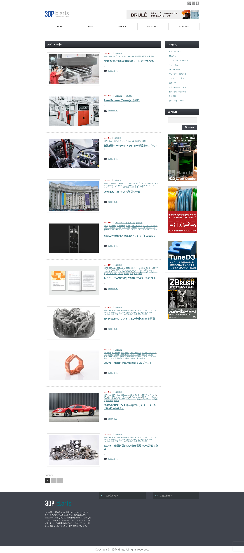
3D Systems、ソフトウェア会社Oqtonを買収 (129, 318)
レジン (120, 274)
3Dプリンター (141, 183)
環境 (131, 274)
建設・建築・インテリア (178, 87)
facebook (197, 3)
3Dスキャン (136, 268)
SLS (123, 272)
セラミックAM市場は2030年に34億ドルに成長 (130, 278)
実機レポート (174, 83)
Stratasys (107, 229)
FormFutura (108, 272)
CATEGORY (153, 27)
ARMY (110, 185)
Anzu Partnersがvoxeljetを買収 (122, 100)
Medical (140, 312)
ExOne (118, 227)
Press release (174, 65)
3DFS (106, 183)
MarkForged (150, 227)
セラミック (143, 272)
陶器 (140, 274)
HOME (60, 27)
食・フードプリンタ (176, 101)
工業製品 (138, 56)
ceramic (128, 270)
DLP (145, 270)
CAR (105, 354)
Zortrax (152, 185)
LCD (115, 272)
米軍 (132, 187)
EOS (115, 185)
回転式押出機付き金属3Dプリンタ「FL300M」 (130, 236)
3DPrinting (108, 56)
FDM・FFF (122, 185)
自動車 (144, 314)
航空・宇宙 (139, 187)
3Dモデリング (118, 270)
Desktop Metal (109, 227)
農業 (144, 141)
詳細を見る (113, 71)
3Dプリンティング (120, 56)
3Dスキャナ (173, 56)
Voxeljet (131, 56)
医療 (112, 314)
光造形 (126, 274)
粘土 (136, 274)
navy (139, 185)
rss (189, 3)
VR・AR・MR (174, 69)
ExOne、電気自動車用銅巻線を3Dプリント (128, 363)
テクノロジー (124, 229)
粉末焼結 (150, 56)
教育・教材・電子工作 (177, 92)
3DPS (128, 226)
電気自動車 (141, 358)
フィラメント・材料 (176, 78)
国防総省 (126, 187)
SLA (119, 272)
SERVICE (122, 27)
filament (131, 185)
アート (135, 272)
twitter (193, 3)
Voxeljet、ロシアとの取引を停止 (122, 191)
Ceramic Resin (137, 270)
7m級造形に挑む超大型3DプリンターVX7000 (129, 61)
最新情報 (118, 53)
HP (136, 185)
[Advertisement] (122, 521)
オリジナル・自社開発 (177, 74)
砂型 (144, 56)
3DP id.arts (118, 549)
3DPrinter (112, 183)
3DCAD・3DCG (175, 51)
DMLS (128, 312)
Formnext (141, 227)
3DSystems (130, 183)
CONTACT (184, 27)
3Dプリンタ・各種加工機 (125, 223)
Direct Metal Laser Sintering (114, 312)
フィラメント (116, 187)
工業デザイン (146, 229)
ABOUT (91, 27)
